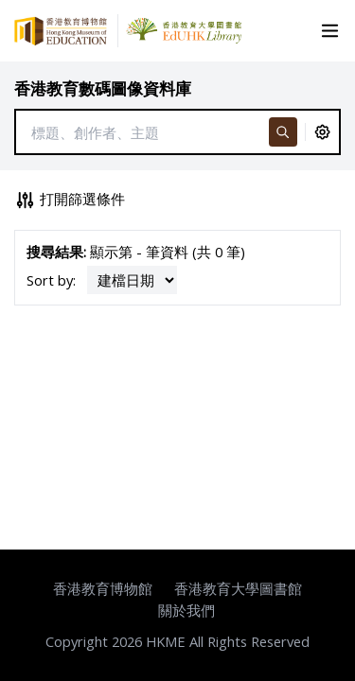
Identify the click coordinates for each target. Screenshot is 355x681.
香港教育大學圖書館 (238, 588)
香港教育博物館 (102, 588)
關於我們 (186, 610)
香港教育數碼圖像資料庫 (102, 88)
